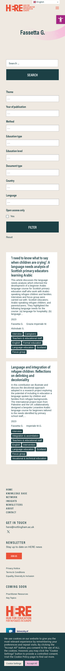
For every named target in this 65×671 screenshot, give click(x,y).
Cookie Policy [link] (21, 656)
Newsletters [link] (14, 504)
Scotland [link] (41, 347)
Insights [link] (11, 501)
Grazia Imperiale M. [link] (36, 324)
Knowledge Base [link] (16, 493)
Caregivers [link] (30, 334)
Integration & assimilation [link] (25, 435)
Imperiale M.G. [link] (34, 425)
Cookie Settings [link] (13, 663)
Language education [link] (23, 347)
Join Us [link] (14, 555)
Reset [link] (9, 237)
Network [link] (11, 497)
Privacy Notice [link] (13, 568)
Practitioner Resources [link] (17, 593)
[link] (60, 19)
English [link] (16, 342)
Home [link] (9, 489)
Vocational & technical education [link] (29, 458)
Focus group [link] (18, 352)
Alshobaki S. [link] (17, 328)
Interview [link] (17, 334)
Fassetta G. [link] (17, 324)
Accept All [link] (32, 663)
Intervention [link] (29, 444)
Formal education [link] (32, 342)
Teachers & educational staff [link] (27, 338)
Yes (12, 216)
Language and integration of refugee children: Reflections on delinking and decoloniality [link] (31, 373)
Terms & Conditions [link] (15, 572)
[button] (57, 8)
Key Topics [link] (11, 597)
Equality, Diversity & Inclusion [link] (20, 576)
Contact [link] (11, 512)
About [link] (10, 508)
